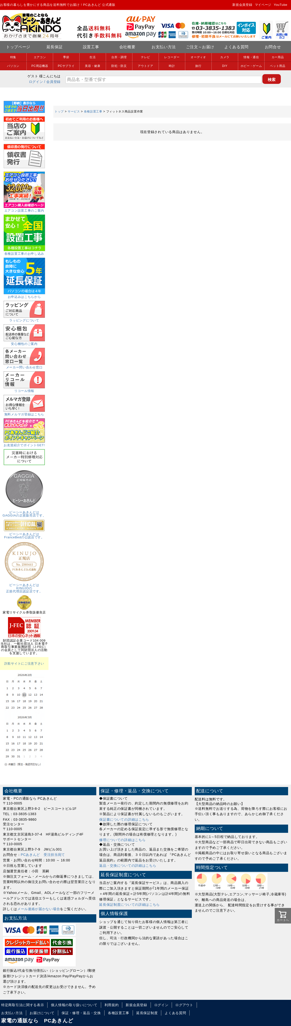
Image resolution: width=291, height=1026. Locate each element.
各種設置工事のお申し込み (24, 252)
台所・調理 (119, 57)
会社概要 (127, 47)
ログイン (36, 82)
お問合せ (273, 47)
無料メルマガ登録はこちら (24, 412)
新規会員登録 (242, 5)
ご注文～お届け (200, 47)
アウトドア (145, 66)
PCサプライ (66, 66)
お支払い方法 (164, 47)
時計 (172, 66)
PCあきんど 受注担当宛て (43, 855)
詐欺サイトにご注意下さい (24, 663)
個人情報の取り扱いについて (74, 1005)
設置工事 (91, 47)
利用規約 (112, 1005)
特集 (13, 57)
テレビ (145, 57)
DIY (224, 66)
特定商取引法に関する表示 (22, 1005)
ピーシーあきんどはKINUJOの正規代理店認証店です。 (24, 586)
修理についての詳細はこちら (122, 840)
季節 (66, 57)
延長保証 (55, 47)
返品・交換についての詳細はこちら (127, 865)
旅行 (198, 66)
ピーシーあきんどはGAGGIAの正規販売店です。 (24, 512)
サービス (74, 111)
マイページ (263, 5)
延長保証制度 (147, 1013)
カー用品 (278, 57)
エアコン (40, 57)
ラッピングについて (24, 318)
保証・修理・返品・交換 (81, 1013)
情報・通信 (251, 57)
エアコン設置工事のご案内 (24, 209)
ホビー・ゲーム (251, 66)
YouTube (280, 5)
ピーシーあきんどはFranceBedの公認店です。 (24, 534)
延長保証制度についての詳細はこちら (129, 905)
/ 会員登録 (52, 82)
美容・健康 (92, 66)
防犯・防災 (119, 66)
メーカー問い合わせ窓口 (24, 365)
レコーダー (172, 57)
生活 (92, 57)
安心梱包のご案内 (24, 342)
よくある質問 (236, 47)
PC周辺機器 (40, 66)
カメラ (224, 57)
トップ (59, 111)
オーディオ (198, 57)
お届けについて (42, 1013)
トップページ (18, 47)
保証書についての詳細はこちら (124, 819)
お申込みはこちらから (24, 295)
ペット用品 (277, 66)
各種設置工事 (93, 111)
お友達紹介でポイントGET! (24, 443)
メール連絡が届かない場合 (38, 909)
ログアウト (184, 1005)
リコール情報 (24, 389)
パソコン (13, 66)
